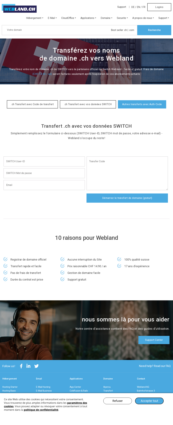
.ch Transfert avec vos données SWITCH (88, 104)
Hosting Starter (10, 387)
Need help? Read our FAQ (155, 366)
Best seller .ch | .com (122, 30)
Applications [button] (87, 18)
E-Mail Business (44, 390)
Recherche (154, 30)
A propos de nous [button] (142, 18)
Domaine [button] (105, 18)
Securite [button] (121, 18)
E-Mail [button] (51, 18)
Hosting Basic (9, 390)
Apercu (107, 387)
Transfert (108, 390)
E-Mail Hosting (43, 387)
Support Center (154, 339)
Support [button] (162, 18)
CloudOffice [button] (67, 18)
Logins (159, 7)
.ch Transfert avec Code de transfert (32, 104)
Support (121, 6)
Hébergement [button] (33, 18)
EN (138, 7)
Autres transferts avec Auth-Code (142, 104)
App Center (75, 387)
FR (143, 7)
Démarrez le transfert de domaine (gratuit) (127, 197)
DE (132, 7)
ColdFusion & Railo (79, 390)
